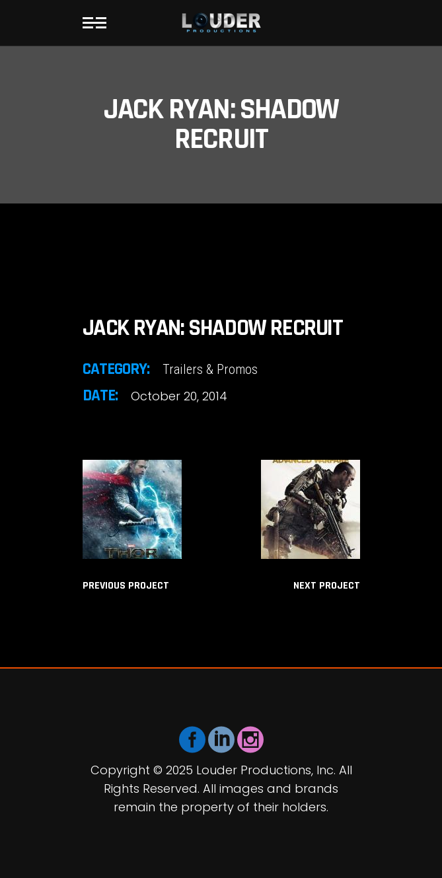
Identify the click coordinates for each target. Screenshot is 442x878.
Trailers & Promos (210, 369)
